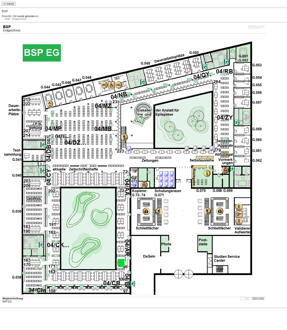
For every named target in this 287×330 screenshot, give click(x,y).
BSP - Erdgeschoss (15, 19)
